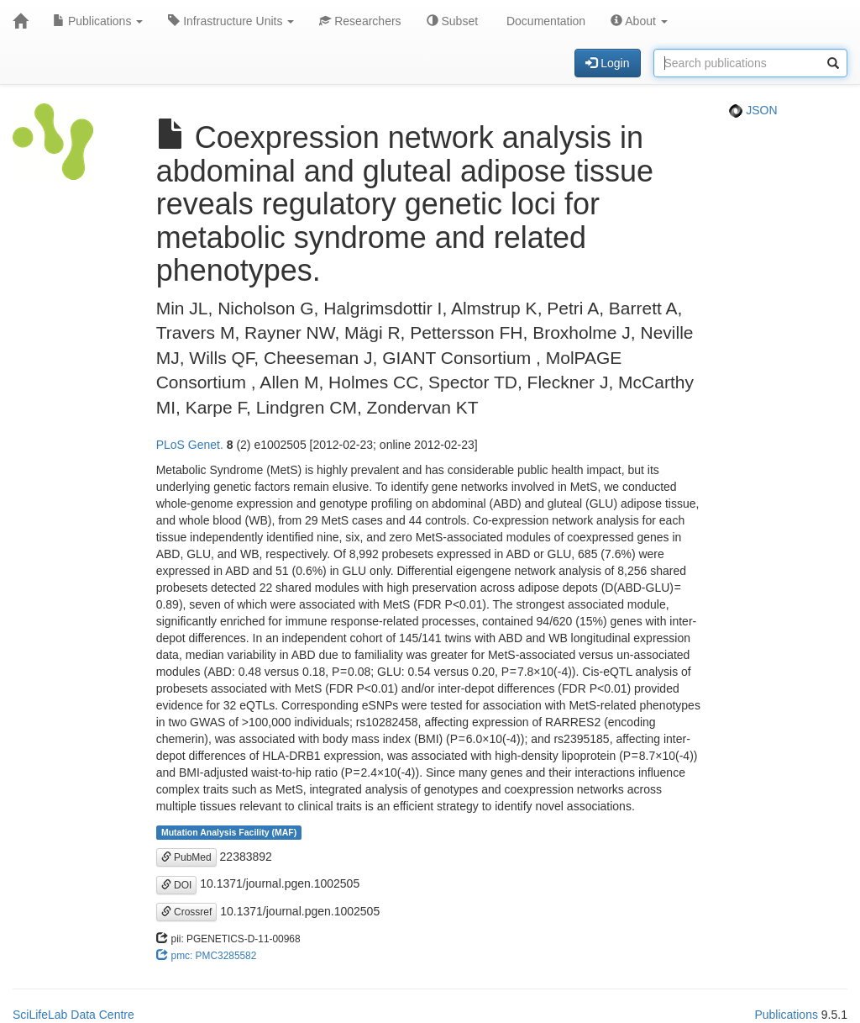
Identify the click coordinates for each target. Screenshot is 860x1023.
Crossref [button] (186, 912)
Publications (98, 21)
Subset (452, 21)
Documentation (544, 21)
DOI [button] (176, 885)
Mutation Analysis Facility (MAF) (228, 832)
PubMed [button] (186, 857)
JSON (753, 110)
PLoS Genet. (189, 444)
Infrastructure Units (231, 21)
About (639, 21)
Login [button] (607, 63)
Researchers (360, 21)
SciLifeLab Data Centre (73, 1014)
